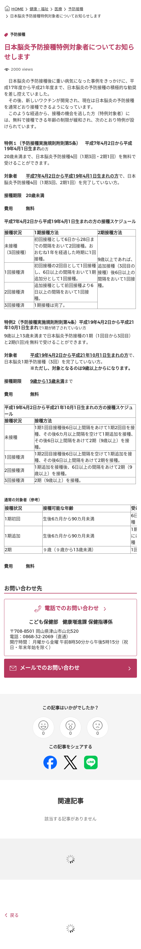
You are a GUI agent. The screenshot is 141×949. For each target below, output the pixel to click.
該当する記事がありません (70, 819)
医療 (58, 9)
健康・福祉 (39, 9)
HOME (17, 9)
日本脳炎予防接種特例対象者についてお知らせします (55, 16)
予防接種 (75, 9)
